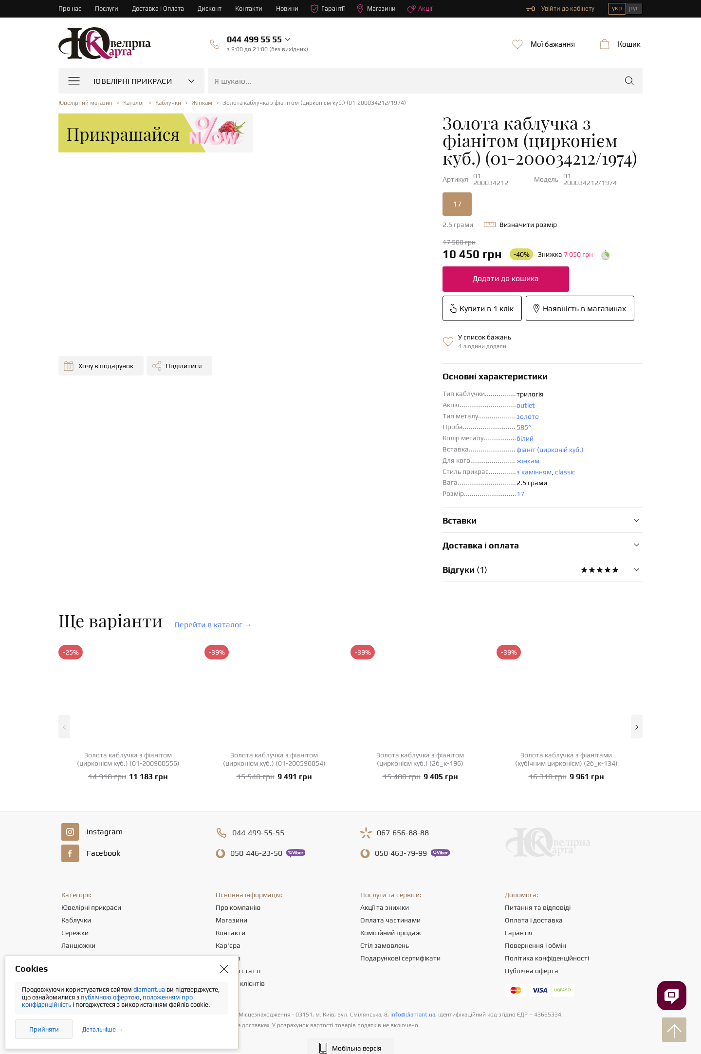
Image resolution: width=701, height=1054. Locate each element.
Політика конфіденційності (547, 904)
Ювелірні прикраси (91, 853)
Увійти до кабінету (560, 8)
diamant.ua (149, 989)
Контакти (249, 8)
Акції (420, 8)
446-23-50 (256, 800)
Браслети (76, 917)
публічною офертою (110, 997)
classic (420, 418)
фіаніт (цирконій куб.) (405, 396)
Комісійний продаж (390, 879)
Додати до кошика (361, 254)
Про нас (69, 8)
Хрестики (76, 929)
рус (634, 8)
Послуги (106, 8)
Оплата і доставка (534, 866)
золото (383, 363)
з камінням (389, 418)
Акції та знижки (384, 853)
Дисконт (210, 8)
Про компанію (238, 853)
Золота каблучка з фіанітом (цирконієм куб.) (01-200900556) (128, 705)
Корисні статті (238, 917)
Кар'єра (228, 891)
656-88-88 (403, 779)
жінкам (383, 407)
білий (380, 385)
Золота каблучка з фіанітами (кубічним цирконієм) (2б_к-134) (566, 705)
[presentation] (350, 1028)
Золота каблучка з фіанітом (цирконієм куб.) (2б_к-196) (420, 705)
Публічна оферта (531, 917)
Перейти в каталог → (213, 571)
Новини (288, 8)
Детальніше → (103, 1029)
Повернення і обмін (535, 891)
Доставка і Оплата (158, 8)
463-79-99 (401, 800)
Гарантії (328, 8)
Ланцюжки (78, 891)
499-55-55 (258, 779)
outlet (381, 352)
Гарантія (519, 879)
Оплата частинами (390, 866)
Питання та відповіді (538, 853)
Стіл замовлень (384, 891)
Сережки (75, 879)
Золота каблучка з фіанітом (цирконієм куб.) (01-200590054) (274, 705)
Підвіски (74, 904)
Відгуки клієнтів (240, 929)
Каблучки (76, 866)
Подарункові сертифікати (400, 904)
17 (312, 179)
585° (379, 373)
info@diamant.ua (412, 961)
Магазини (376, 8)
